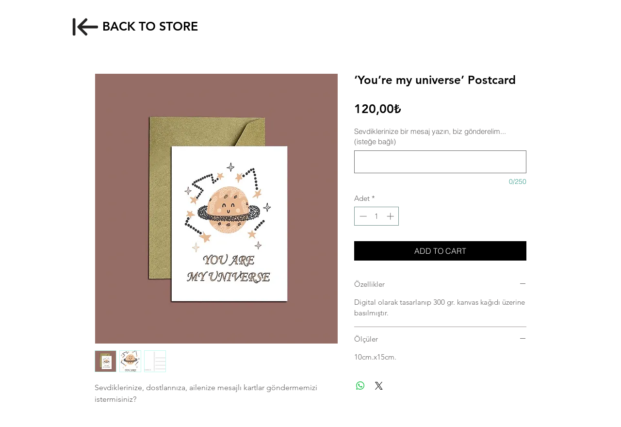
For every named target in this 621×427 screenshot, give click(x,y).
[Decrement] (362, 216)
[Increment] (391, 216)
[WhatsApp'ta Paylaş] (360, 386)
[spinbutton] (377, 216)
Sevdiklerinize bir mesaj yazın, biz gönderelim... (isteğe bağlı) (430, 136)
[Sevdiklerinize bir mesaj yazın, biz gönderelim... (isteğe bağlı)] (440, 162)
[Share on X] (379, 386)
